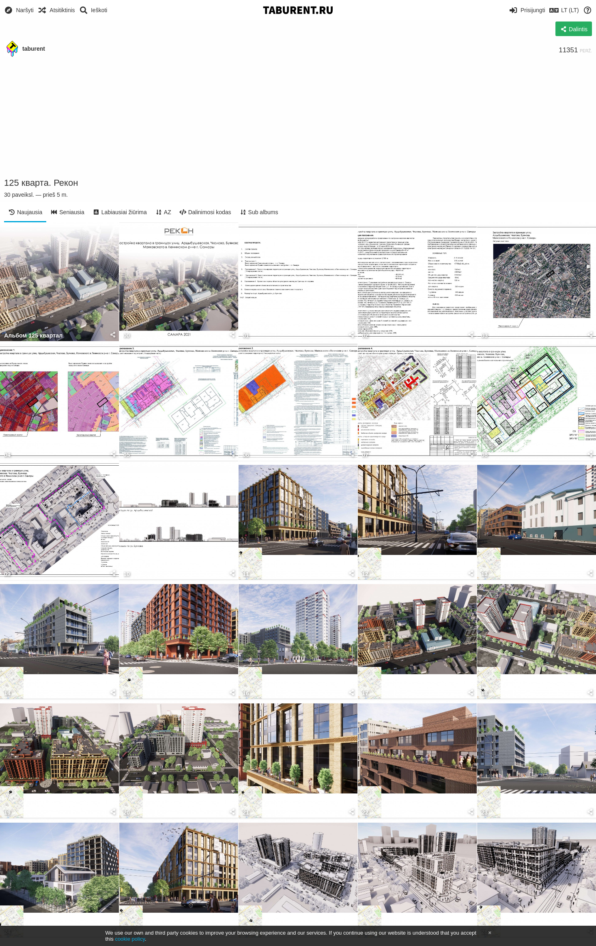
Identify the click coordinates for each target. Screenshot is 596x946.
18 (484, 693)
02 (365, 336)
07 (365, 455)
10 (126, 574)
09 (7, 574)
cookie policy (130, 939)
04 (7, 455)
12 (365, 574)
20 (126, 813)
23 (484, 813)
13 (484, 574)
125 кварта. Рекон (41, 183)
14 (7, 693)
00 (126, 336)
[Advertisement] (298, 117)
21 (246, 813)
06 (246, 455)
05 (126, 455)
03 (484, 336)
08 (484, 455)
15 (126, 693)
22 (365, 813)
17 (365, 693)
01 (246, 336)
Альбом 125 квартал (33, 336)
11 (246, 574)
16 (246, 693)
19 (7, 813)
